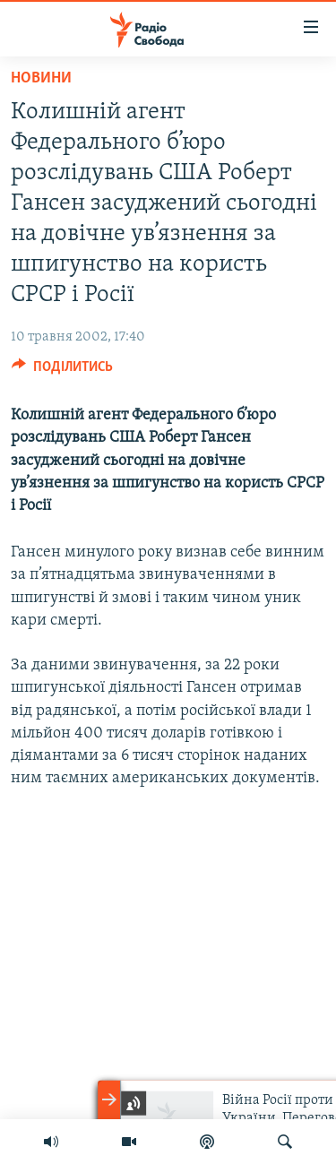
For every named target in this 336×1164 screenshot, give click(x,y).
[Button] (62, 371)
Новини (41, 78)
